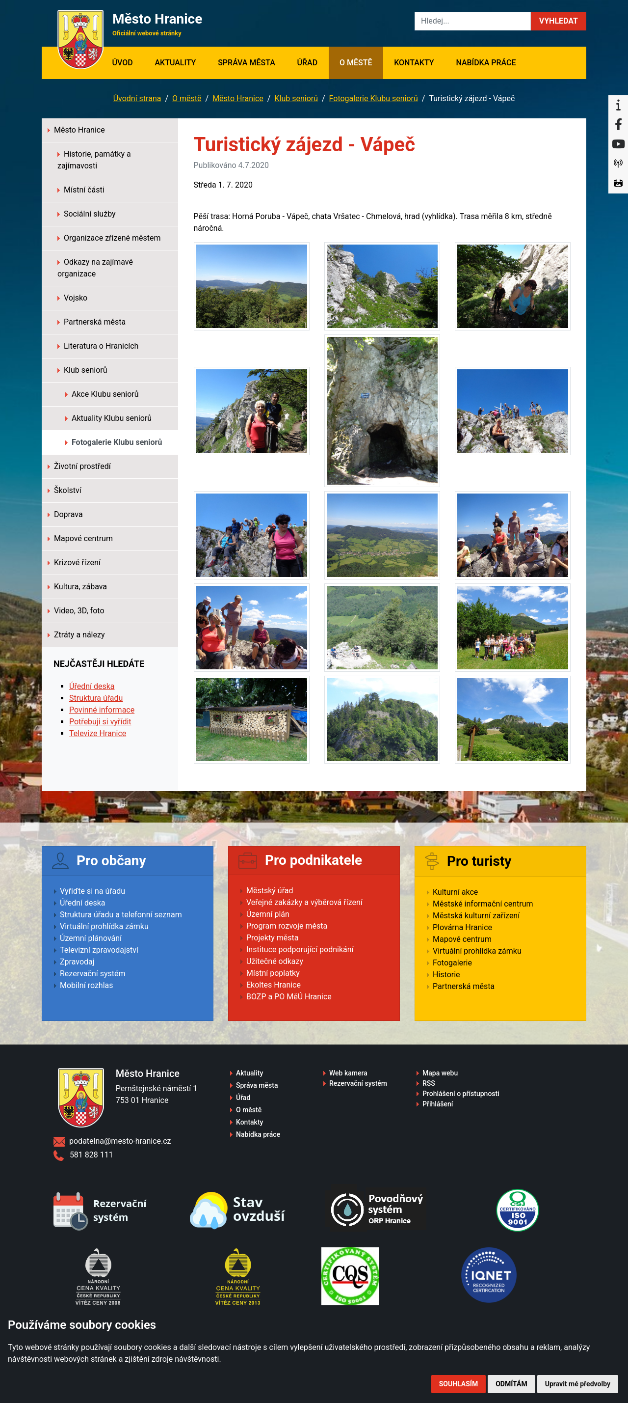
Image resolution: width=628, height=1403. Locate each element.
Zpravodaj (77, 961)
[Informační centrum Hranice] (618, 105)
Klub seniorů (296, 98)
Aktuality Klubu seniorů (108, 418)
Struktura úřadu (96, 698)
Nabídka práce (486, 62)
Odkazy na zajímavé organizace (95, 267)
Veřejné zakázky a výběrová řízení (304, 902)
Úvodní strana (137, 98)
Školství (64, 490)
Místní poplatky (273, 973)
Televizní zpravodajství (99, 950)
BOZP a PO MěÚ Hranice (289, 996)
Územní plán (267, 914)
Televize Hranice (97, 733)
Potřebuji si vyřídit (100, 721)
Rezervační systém (93, 973)
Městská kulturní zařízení (476, 915)
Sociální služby (86, 214)
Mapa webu (440, 1073)
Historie (446, 974)
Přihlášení (437, 1104)
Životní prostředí (79, 466)
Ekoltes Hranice (273, 985)
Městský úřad (269, 890)
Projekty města (272, 937)
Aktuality (175, 62)
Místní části (81, 189)
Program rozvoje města (286, 926)
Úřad (307, 62)
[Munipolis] (618, 164)
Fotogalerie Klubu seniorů (373, 98)
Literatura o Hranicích (97, 346)
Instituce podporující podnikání (300, 949)
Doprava (65, 514)
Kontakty (414, 62)
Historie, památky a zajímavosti (94, 159)
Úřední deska (92, 686)
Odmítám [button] (511, 1384)
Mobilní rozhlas (86, 985)
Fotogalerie (452, 962)
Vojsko (72, 298)
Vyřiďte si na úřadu (92, 891)
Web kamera (348, 1073)
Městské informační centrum (483, 903)
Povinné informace (101, 710)
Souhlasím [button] (458, 1384)
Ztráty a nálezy (76, 634)
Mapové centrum (80, 538)
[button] (558, 21)
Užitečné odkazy (274, 961)
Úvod (128, 61)
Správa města (246, 62)
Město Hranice (237, 98)
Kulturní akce (455, 892)
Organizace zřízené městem (109, 238)
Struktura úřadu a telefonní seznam (121, 914)
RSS (428, 1083)
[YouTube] (618, 144)
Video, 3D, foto (76, 610)
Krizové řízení (74, 562)
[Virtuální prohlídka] (618, 183)
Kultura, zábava (77, 586)
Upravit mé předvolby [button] (577, 1384)
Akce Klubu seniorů (102, 394)
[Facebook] (618, 125)
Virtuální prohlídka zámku (104, 926)
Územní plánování (91, 938)
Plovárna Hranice (462, 927)
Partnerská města (91, 322)
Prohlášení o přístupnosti (460, 1094)
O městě (356, 62)
